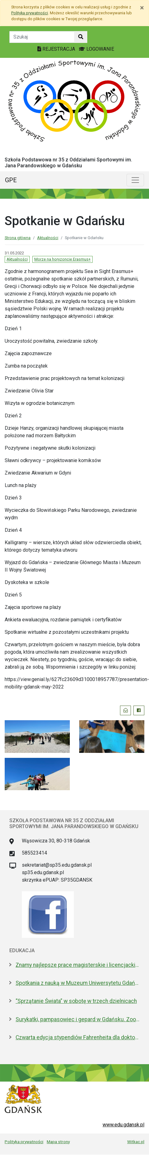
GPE (11, 180)
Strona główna (18, 237)
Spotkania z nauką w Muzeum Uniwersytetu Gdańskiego (78, 983)
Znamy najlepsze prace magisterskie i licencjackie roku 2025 (78, 965)
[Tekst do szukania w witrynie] (41, 37)
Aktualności (47, 237)
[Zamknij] (142, 8)
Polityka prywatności (24, 1141)
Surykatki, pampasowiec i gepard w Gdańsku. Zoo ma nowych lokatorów (78, 1019)
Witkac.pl (135, 1141)
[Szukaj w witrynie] (80, 37)
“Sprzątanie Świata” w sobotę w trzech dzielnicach (76, 1001)
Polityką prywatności (29, 13)
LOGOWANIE (96, 49)
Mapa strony (58, 1141)
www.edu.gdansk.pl (123, 1125)
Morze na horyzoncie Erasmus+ (62, 259)
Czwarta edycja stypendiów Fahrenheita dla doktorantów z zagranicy (78, 1037)
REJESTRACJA (56, 49)
